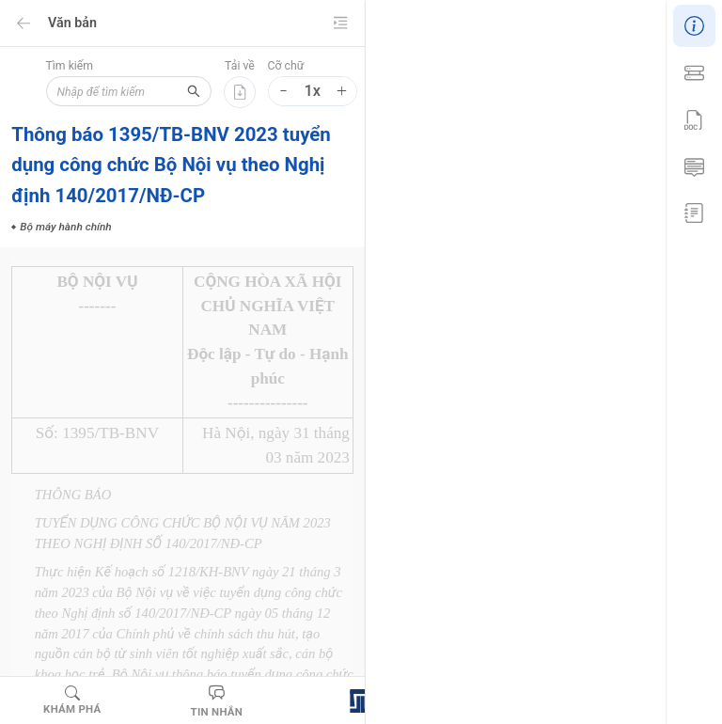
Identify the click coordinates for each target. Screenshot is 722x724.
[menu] (694, 117)
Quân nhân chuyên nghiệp (579, 630)
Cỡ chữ (285, 65)
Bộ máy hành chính (495, 410)
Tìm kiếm (66, 65)
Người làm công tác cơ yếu (454, 599)
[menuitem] (694, 23)
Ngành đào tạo (539, 570)
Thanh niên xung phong (445, 659)
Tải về (240, 65)
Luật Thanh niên (555, 540)
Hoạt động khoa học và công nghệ (472, 689)
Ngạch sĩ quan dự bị (437, 630)
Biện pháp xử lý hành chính (454, 481)
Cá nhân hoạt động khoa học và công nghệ (493, 511)
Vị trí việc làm (567, 659)
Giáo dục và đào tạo (437, 540)
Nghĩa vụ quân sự (431, 570)
